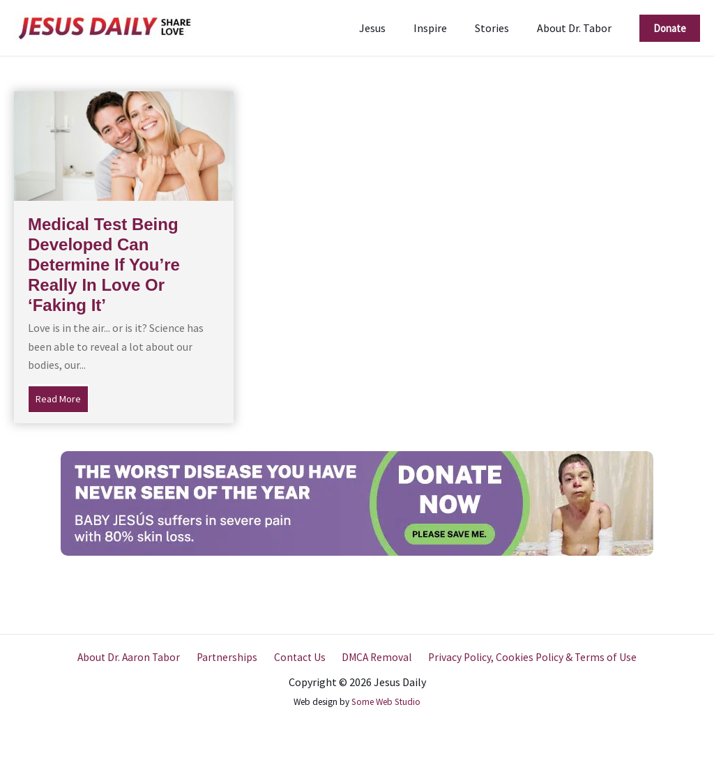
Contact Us (298, 657)
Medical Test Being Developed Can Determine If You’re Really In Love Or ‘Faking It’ (104, 264)
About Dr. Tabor (577, 28)
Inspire (444, 28)
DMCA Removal (372, 657)
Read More (62, 397)
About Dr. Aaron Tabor (135, 657)
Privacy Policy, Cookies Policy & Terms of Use (526, 657)
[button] (669, 28)
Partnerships (230, 657)
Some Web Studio (385, 702)
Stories (500, 28)
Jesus (392, 28)
